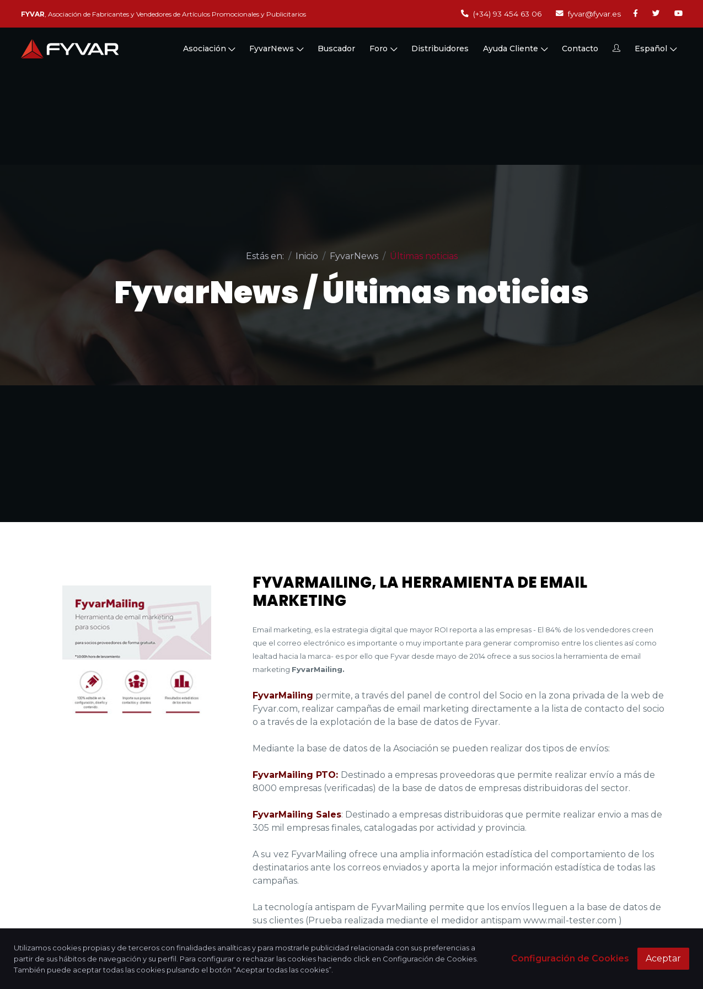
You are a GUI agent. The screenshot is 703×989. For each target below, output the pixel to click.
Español (656, 48)
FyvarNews (276, 48)
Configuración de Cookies (570, 958)
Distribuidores (440, 48)
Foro (383, 48)
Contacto (580, 48)
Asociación (209, 48)
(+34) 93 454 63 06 (501, 13)
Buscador (336, 48)
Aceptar (663, 958)
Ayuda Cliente (515, 48)
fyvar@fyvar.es (588, 13)
